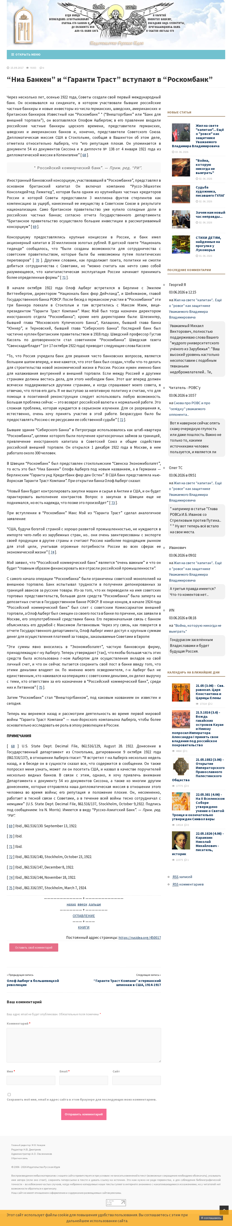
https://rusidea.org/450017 (139, 937)
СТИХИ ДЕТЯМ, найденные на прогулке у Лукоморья (208, 243)
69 (34, 226)
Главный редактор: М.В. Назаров (30, 1144)
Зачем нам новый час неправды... (210, 214)
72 (121, 419)
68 (84, 154)
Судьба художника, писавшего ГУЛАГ (210, 191)
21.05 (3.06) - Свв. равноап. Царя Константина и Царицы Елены (210, 691)
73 (113, 502)
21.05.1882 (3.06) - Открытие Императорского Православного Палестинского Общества (198, 769)
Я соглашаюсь (211, 1218)
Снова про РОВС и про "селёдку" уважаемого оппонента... (190, 408)
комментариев (189, 884)
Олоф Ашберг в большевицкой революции (33, 982)
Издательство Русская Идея (25, 31)
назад (71, 903)
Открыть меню (26, 54)
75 (40, 687)
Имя (11, 1071)
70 (37, 259)
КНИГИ (83, 927)
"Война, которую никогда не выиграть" (205, 166)
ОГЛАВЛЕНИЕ (83, 915)
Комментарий (18, 1023)
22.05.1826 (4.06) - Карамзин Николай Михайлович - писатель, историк (198, 843)
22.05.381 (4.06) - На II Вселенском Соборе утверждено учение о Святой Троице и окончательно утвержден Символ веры (198, 806)
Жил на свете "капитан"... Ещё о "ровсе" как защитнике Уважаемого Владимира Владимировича (198, 135)
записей (183, 876)
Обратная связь (20, 1157)
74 (52, 551)
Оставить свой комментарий (33, 947)
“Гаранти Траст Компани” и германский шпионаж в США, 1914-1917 (127, 982)
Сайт (116, 1071)
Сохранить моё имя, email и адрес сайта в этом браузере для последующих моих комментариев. (82, 1099)
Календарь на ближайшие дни (193, 672)
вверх (82, 903)
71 (64, 277)
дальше (95, 903)
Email (65, 1071)
